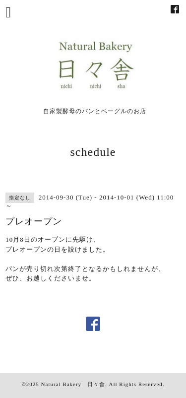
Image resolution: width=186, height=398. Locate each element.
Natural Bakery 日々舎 (73, 384)
